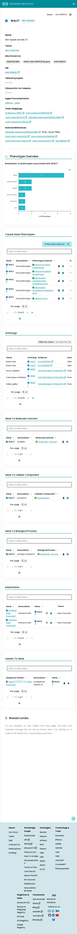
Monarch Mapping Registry (21, 909)
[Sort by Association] (29, 260)
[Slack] (53, 911)
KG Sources (29, 879)
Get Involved (39, 899)
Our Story (13, 832)
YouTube (38, 915)
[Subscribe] (49, 911)
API (27, 839)
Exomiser (59, 835)
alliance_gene (12, 102)
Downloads (29, 835)
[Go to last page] (32, 312)
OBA (42, 852)
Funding (12, 852)
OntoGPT (59, 860)
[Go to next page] (26, 312)
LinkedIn (38, 911)
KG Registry (22, 920)
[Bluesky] (53, 919)
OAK (57, 852)
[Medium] (57, 911)
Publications (15, 848)
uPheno (43, 840)
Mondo (43, 832)
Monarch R (30, 848)
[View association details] (62, 266)
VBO (42, 857)
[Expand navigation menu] (74, 4)
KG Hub (20, 916)
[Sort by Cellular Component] (56, 493)
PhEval (58, 839)
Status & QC (30, 852)
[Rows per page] (24, 306)
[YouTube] (57, 915)
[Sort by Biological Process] (56, 550)
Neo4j (28, 843)
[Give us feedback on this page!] (73, 818)
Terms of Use (30, 867)
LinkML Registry (21, 926)
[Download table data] (19, 318)
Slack (36, 903)
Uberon (43, 836)
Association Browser (30, 889)
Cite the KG (29, 871)
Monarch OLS (23, 902)
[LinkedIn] (53, 915)
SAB (10, 840)
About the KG (30, 875)
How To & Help (31, 856)
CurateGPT (60, 864)
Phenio (43, 848)
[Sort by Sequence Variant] (25, 677)
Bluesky (37, 919)
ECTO (42, 869)
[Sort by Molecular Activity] (55, 437)
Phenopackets (62, 868)
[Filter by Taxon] (54, 342)
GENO (42, 861)
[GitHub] (49, 915)
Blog (36, 907)
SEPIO (42, 865)
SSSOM (58, 848)
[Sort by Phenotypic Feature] (53, 260)
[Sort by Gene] (13, 260)
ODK (57, 856)
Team (11, 836)
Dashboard (29, 883)
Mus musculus (12, 50)
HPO (42, 844)
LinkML (58, 843)
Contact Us (14, 844)
